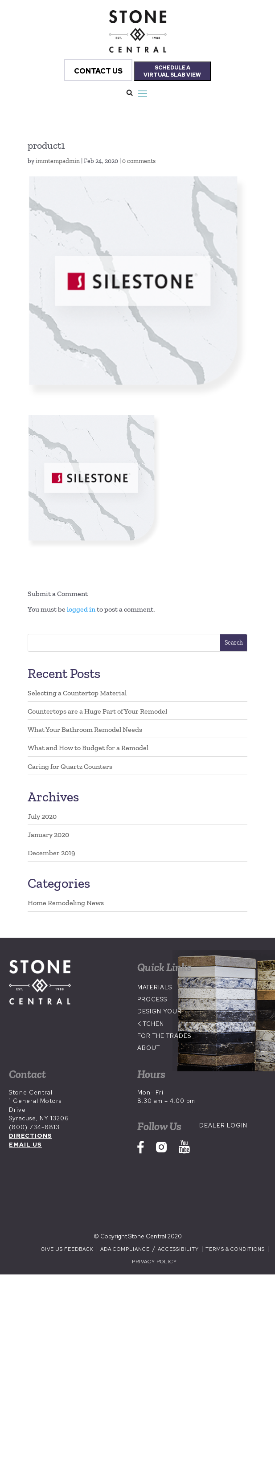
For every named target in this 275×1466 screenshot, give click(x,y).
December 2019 (51, 853)
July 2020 (42, 816)
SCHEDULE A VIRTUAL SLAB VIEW (172, 71)
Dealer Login (223, 1125)
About (148, 1048)
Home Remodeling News (66, 902)
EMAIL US (25, 1144)
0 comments (139, 161)
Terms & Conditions (235, 1249)
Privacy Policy (154, 1261)
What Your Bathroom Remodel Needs (85, 729)
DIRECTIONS (30, 1135)
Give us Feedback (67, 1249)
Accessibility (179, 1249)
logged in (81, 609)
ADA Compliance (125, 1249)
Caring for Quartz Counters (70, 766)
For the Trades (164, 1036)
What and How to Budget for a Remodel (88, 747)
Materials (154, 987)
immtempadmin (58, 161)
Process (152, 999)
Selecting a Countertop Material (77, 693)
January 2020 (48, 834)
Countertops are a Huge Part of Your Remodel (97, 711)
